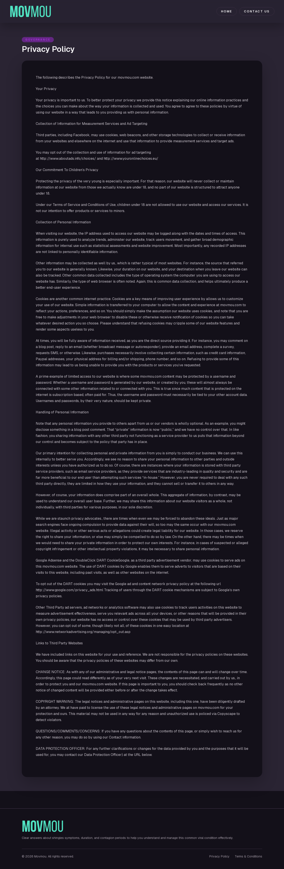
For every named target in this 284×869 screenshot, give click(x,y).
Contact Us (257, 11)
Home (226, 11)
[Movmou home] (31, 11)
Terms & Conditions (248, 856)
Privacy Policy (219, 856)
